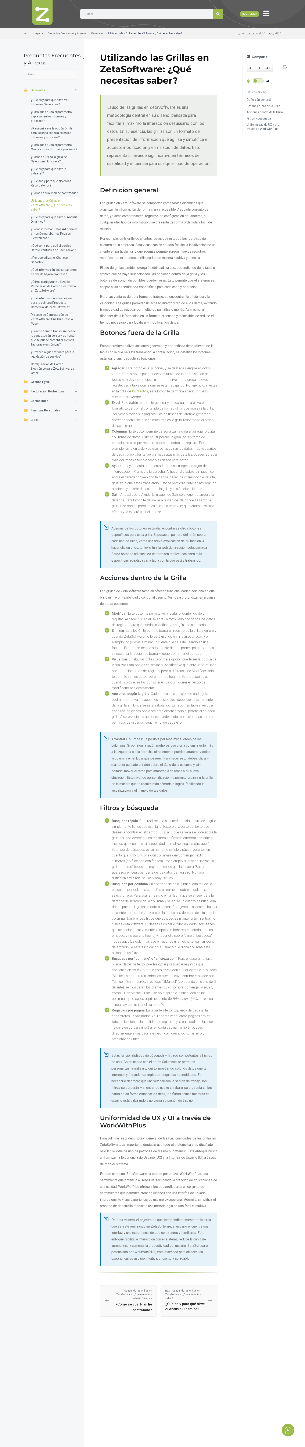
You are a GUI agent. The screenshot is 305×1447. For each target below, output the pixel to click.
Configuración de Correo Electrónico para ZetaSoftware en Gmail (53, 368)
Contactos (140, 391)
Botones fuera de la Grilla (263, 106)
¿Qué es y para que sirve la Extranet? (48, 171)
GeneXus (148, 1180)
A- (251, 68)
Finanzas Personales (42, 410)
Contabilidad (36, 401)
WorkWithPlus (190, 1174)
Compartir (257, 57)
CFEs (31, 420)
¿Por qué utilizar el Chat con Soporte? (49, 260)
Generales (34, 90)
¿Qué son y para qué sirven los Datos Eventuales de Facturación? (53, 248)
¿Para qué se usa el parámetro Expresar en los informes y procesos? (51, 116)
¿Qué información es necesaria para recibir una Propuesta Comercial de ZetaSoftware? (51, 303)
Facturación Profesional (44, 391)
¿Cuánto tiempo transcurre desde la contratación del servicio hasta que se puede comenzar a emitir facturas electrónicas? (53, 337)
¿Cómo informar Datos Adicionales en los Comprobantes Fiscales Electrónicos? (54, 233)
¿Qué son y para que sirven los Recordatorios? (51, 183)
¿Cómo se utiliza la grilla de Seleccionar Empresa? (49, 159)
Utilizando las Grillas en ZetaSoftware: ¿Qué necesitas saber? (51, 205)
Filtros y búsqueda (259, 118)
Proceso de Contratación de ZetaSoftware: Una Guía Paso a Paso (52, 319)
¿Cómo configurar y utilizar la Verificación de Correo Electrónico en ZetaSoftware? (53, 286)
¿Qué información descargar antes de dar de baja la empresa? (54, 272)
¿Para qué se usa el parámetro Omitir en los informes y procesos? (54, 147)
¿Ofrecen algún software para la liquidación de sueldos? (52, 354)
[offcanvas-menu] (267, 13)
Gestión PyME (37, 382)
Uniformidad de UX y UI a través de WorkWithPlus (263, 127)
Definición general (259, 99)
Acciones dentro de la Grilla (265, 112)
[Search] (218, 14)
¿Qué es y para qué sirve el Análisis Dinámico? (54, 219)
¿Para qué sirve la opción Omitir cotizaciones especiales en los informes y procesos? (52, 133)
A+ (268, 68)
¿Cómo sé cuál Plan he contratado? (54, 193)
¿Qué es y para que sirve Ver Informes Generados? (50, 102)
